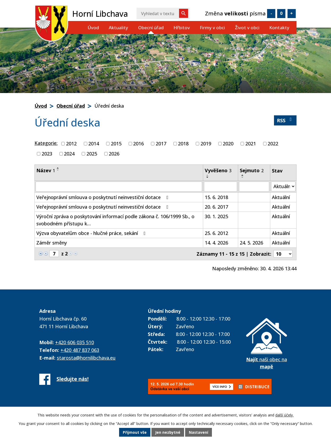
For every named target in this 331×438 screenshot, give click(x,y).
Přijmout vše (135, 432)
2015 (116, 143)
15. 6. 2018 (216, 197)
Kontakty (279, 27)
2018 (183, 143)
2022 (273, 143)
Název (45, 170)
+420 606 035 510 (74, 342)
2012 (71, 143)
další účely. (284, 415)
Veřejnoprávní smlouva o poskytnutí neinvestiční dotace (103, 197)
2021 (250, 143)
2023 (47, 153)
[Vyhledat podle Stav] (283, 186)
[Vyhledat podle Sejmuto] (254, 187)
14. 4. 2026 (216, 242)
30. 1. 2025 (216, 216)
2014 (93, 143)
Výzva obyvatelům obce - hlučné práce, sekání (92, 233)
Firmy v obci (212, 27)
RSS (285, 120)
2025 (91, 153)
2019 (206, 143)
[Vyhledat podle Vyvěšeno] (220, 187)
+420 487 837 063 (79, 350)
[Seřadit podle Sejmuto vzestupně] (243, 175)
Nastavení (198, 432)
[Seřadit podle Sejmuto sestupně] (243, 177)
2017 (161, 143)
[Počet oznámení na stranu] (283, 254)
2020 (228, 143)
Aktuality (118, 27)
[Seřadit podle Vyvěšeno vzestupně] (208, 175)
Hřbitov (181, 27)
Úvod (93, 27)
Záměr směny (51, 242)
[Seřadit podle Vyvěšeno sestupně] (208, 177)
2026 (114, 153)
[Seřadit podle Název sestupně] (58, 170)
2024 (69, 153)
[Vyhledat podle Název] (119, 187)
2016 (138, 143)
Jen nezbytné (167, 432)
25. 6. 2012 (216, 233)
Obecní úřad (151, 27)
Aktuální (281, 197)
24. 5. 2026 (251, 242)
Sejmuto (252, 170)
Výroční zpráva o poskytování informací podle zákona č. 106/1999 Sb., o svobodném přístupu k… (115, 220)
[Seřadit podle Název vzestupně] (58, 168)
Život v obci (247, 27)
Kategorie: (46, 143)
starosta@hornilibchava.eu (86, 358)
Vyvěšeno (218, 170)
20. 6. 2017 (216, 207)
